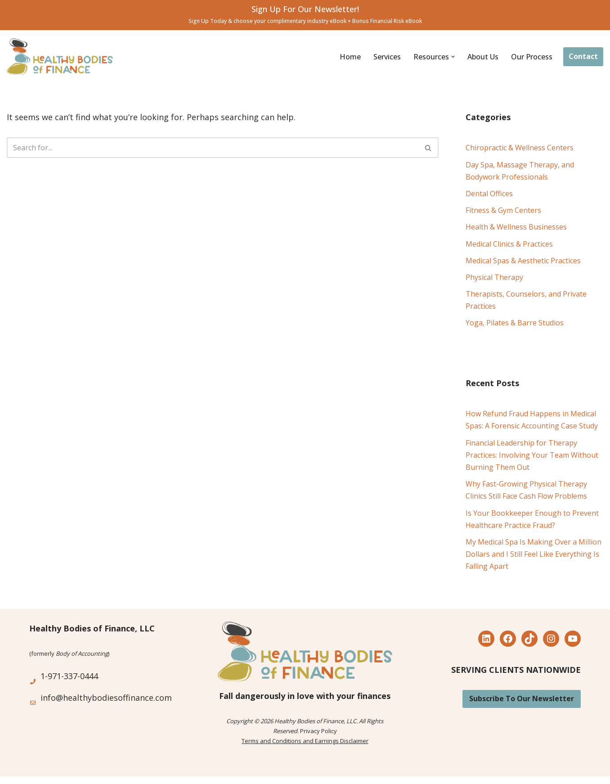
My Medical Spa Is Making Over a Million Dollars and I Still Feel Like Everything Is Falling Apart (533, 554)
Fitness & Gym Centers (503, 210)
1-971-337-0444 (69, 676)
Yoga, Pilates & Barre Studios (515, 323)
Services (387, 57)
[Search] (212, 147)
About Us (482, 57)
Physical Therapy (494, 277)
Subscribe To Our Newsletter (521, 698)
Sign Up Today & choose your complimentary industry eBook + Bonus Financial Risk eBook (305, 21)
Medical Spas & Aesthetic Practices (523, 261)
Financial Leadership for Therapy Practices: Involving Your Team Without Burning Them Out (532, 455)
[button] (453, 57)
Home (350, 57)
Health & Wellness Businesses (516, 227)
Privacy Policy (318, 731)
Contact (583, 56)
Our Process (531, 57)
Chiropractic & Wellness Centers (520, 148)
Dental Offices (489, 193)
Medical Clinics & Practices (509, 244)
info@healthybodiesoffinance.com (106, 697)
